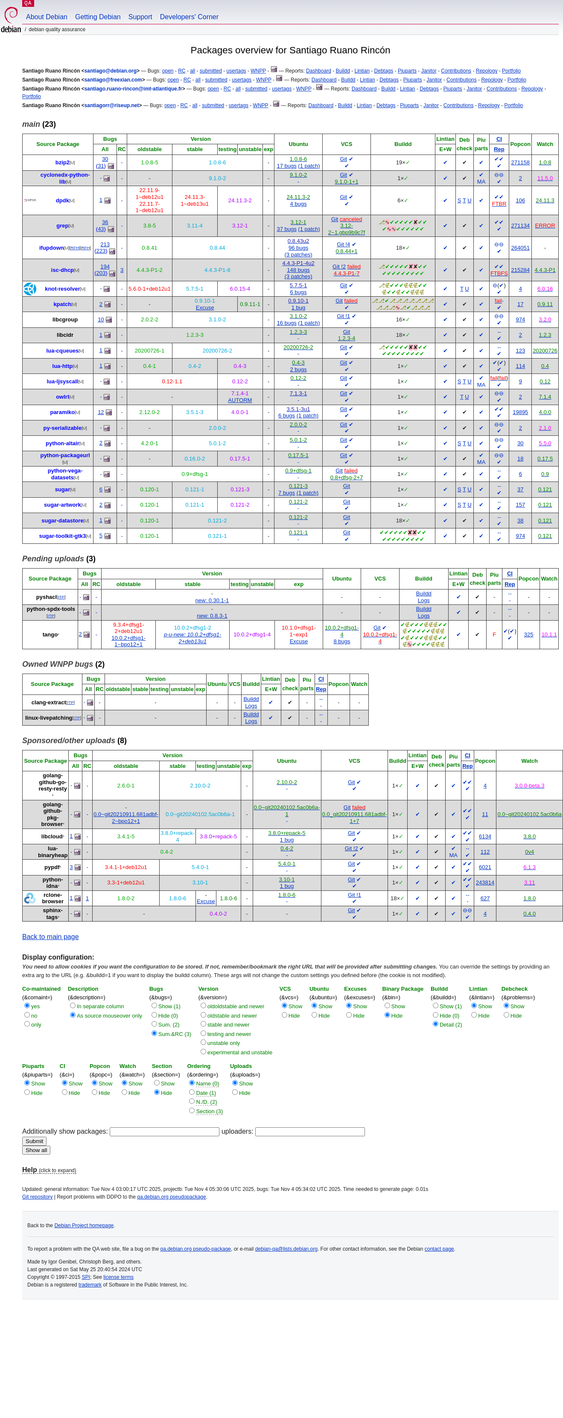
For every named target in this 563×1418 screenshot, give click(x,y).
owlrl (62, 397)
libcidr (65, 335)
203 (101, 273)
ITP (61, 597)
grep (62, 225)
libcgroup (65, 319)
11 (485, 814)
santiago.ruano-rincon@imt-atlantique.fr (133, 89)
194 (105, 266)
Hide (294, 1015)
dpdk (62, 200)
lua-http (63, 366)
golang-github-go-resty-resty (52, 782)
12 (101, 412)
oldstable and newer (232, 1015)
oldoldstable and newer (236, 1006)
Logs (424, 600)
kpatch (62, 304)
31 (101, 166)
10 (101, 319)
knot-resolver (62, 289)
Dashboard (318, 71)
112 (485, 852)
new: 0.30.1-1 (212, 600)
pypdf (51, 867)
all (192, 71)
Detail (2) (451, 1024)
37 (520, 489)
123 (520, 350)
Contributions (456, 71)
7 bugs (286, 493)
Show (296, 1006)
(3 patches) (298, 254)
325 (529, 634)
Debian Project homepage (84, 1225)
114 (520, 366)
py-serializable (63, 428)
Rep (499, 149)
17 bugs (286, 166)
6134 (485, 836)
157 (520, 505)
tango (50, 634)
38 (520, 520)
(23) (39, 124)
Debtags (384, 71)
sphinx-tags (53, 913)
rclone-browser (53, 898)
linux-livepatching (49, 718)
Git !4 (343, 244)
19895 (520, 412)
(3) (59, 558)
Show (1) (169, 1006)
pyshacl (46, 597)
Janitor (429, 71)
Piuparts (407, 71)
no (34, 1015)
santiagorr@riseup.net (112, 105)
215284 (520, 270)
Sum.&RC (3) (174, 1034)
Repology (487, 71)
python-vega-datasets (65, 474)
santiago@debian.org (111, 71)
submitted (211, 71)
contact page (439, 1249)
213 (105, 244)
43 (101, 229)
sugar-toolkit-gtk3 (62, 536)
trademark (90, 1285)
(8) (74, 740)
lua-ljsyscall (62, 381)
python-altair (62, 443)
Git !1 (343, 316)
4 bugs (298, 204)
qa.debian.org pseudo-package (195, 1249)
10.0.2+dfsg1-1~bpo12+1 (128, 641)
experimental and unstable (240, 1052)
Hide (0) (168, 1015)
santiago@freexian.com (113, 80)
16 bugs (286, 323)
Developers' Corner (189, 16)
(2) (63, 664)
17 (520, 304)
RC (181, 71)
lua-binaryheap (52, 851)
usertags (236, 71)
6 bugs (298, 292)
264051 (520, 248)
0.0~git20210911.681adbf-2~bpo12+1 (125, 817)
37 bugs (286, 229)
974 (520, 319)
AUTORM (240, 400)
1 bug (299, 307)
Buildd (342, 71)
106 (520, 200)
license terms (118, 1277)
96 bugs (298, 248)
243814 (485, 882)
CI (499, 139)
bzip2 (62, 162)
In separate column (100, 1006)
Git (343, 159)
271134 (520, 225)
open (168, 71)
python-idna (53, 883)
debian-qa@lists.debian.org (286, 1249)
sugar (62, 489)
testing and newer (229, 1034)
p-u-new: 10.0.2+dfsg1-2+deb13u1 (192, 638)
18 (520, 458)
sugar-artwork (62, 505)
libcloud (52, 836)
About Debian (46, 16)
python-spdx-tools (51, 609)
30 (105, 159)
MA (481, 181)
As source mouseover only (109, 1015)
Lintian (362, 71)
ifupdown (51, 248)
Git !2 (339, 266)
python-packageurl (65, 455)
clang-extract (49, 702)
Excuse (205, 307)
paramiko (62, 412)
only (36, 1024)
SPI (86, 1277)
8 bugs (341, 641)
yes (35, 1006)
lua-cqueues (62, 350)
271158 (520, 162)
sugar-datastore (62, 520)
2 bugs (298, 369)
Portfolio (511, 71)
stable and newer (228, 1024)
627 (485, 898)
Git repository (37, 1197)
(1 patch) (309, 166)
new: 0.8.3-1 (212, 616)
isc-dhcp (62, 270)
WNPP (258, 71)
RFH (74, 247)
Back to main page (50, 936)
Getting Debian (98, 16)
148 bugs (298, 270)
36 (105, 222)
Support (140, 16)
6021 (485, 867)
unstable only (223, 1043)
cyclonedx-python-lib (65, 178)
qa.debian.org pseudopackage (171, 1197)
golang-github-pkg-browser (52, 814)
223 (101, 251)
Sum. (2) (169, 1024)
